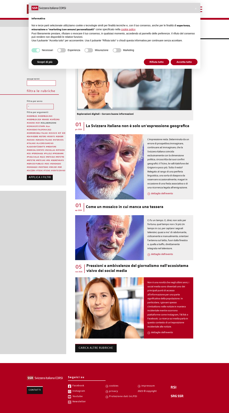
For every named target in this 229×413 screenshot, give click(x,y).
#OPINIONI (60, 150)
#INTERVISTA (58, 140)
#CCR (38, 123)
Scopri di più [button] (44, 62)
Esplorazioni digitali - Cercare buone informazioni (105, 114)
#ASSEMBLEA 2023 (45, 116)
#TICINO (46, 171)
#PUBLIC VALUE (33, 157)
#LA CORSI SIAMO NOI (44, 143)
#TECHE (39, 171)
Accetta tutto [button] (184, 62)
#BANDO (45, 120)
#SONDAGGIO (55, 164)
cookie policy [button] (128, 29)
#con (48, 126)
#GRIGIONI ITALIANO (44, 140)
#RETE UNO (40, 160)
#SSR (60, 167)
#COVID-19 (53, 133)
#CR (63, 133)
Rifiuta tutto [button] (157, 62)
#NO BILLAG (50, 150)
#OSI (29, 154)
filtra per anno (35, 101)
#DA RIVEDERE (32, 137)
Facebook (78, 386)
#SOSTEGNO (43, 167)
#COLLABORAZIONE (48, 123)
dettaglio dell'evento (162, 194)
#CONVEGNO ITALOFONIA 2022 (39, 130)
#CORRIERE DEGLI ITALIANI (37, 133)
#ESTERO (42, 137)
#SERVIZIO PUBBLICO (35, 164)
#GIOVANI (31, 140)
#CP (59, 133)
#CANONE (31, 123)
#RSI (48, 160)
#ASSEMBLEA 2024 (34, 120)
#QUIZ (42, 157)
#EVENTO (51, 137)
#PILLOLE (48, 154)
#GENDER (59, 137)
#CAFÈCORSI (55, 120)
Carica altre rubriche (96, 348)
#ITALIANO (31, 143)
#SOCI (47, 164)
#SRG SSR (53, 167)
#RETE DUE (50, 157)
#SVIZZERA (31, 171)
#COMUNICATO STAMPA (36, 126)
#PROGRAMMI (58, 154)
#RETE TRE (60, 157)
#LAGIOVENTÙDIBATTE (36, 147)
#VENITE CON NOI (58, 171)
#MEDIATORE (51, 147)
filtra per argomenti (37, 113)
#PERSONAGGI (37, 154)
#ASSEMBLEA (32, 116)
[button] (196, 8)
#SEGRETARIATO (57, 160)
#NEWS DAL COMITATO (35, 150)
